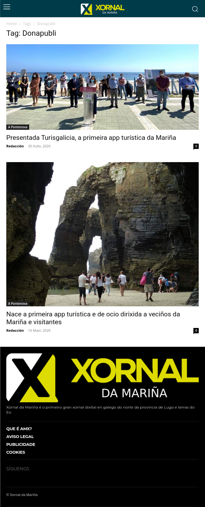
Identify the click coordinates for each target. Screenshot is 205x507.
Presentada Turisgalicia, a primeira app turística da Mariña (91, 137)
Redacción (15, 146)
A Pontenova (17, 127)
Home (11, 23)
